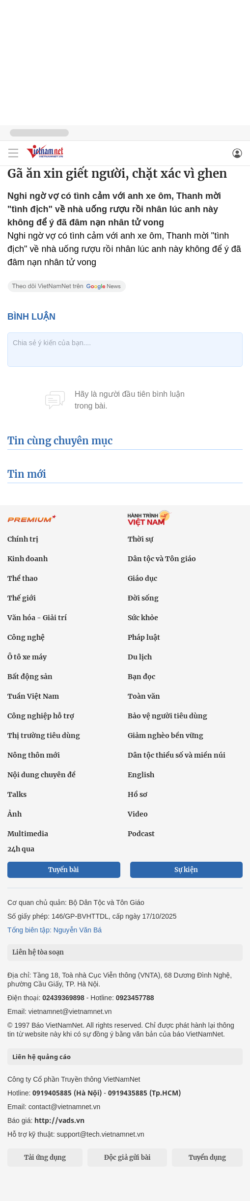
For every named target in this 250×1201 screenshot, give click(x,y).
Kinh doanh (27, 558)
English (141, 774)
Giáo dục (142, 578)
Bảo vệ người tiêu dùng (167, 715)
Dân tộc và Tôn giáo (162, 558)
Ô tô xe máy (27, 657)
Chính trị (22, 539)
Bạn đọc (141, 676)
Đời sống (143, 598)
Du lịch (140, 657)
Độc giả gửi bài (127, 1157)
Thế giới (21, 598)
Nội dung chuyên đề (41, 774)
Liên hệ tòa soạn (38, 952)
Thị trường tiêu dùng (43, 735)
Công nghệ (26, 637)
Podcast (141, 833)
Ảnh (14, 814)
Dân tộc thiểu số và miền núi (176, 755)
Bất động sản (30, 676)
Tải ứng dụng (45, 1157)
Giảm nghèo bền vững (165, 735)
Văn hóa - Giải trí (37, 617)
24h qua (20, 849)
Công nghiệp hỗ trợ (40, 715)
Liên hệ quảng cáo (41, 1056)
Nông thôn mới (33, 755)
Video (138, 814)
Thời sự (140, 539)
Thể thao (22, 578)
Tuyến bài (63, 870)
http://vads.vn (59, 1120)
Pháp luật (144, 637)
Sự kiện (186, 870)
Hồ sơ (137, 794)
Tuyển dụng (207, 1157)
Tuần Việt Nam (33, 696)
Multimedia (27, 833)
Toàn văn (144, 696)
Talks (17, 794)
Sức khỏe (143, 617)
